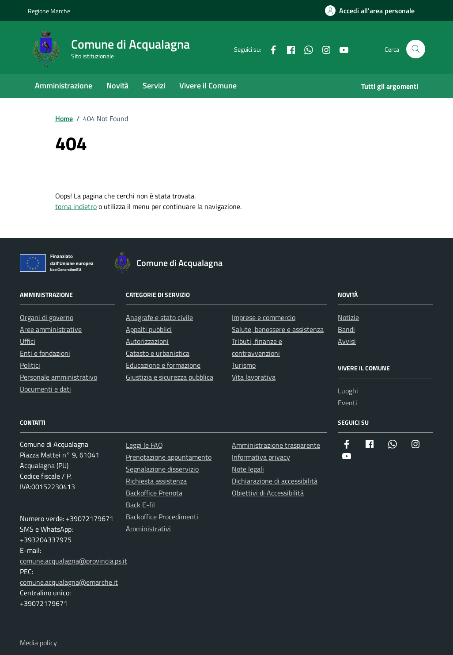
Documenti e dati (45, 389)
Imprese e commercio (263, 317)
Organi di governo (46, 317)
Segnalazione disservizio (162, 469)
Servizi (154, 85)
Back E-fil (140, 504)
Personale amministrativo (58, 377)
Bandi (346, 329)
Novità (117, 85)
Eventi (347, 402)
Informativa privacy (261, 457)
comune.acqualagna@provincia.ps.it (73, 561)
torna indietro (76, 206)
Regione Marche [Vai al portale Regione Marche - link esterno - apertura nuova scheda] (49, 10)
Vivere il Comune (208, 85)
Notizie (348, 317)
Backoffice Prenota (154, 492)
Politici (30, 365)
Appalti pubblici (149, 329)
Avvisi (347, 341)
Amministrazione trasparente (276, 445)
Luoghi (348, 390)
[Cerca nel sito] (415, 49)
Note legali (248, 469)
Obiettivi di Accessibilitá (268, 492)
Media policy (38, 642)
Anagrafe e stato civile (159, 317)
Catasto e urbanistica (157, 353)
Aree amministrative (51, 329)
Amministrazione (63, 85)
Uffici (27, 341)
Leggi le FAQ (144, 445)
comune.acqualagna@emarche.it (69, 582)
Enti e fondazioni (45, 353)
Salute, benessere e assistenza (278, 329)
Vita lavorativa (254, 377)
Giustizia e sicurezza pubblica (169, 377)
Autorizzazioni (147, 341)
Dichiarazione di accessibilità (274, 481)
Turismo (244, 365)
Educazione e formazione (163, 365)
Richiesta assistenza (156, 481)
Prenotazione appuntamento (168, 457)
